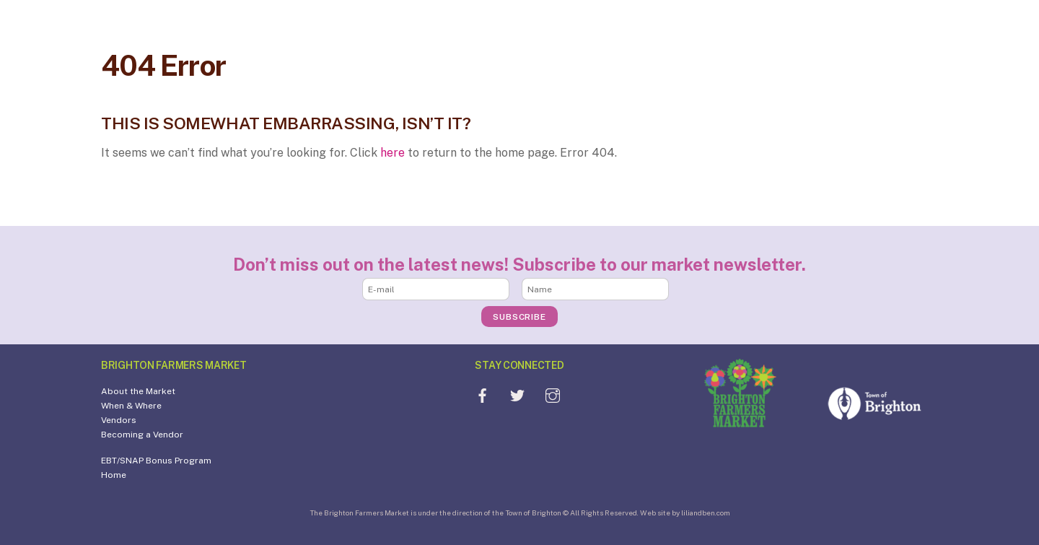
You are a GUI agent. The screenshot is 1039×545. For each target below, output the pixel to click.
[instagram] (552, 394)
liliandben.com (705, 512)
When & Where (131, 406)
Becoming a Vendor (142, 435)
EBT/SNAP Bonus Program (156, 460)
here (392, 153)
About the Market (138, 391)
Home (113, 475)
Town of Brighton (533, 512)
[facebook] (482, 394)
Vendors (118, 420)
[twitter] (517, 394)
